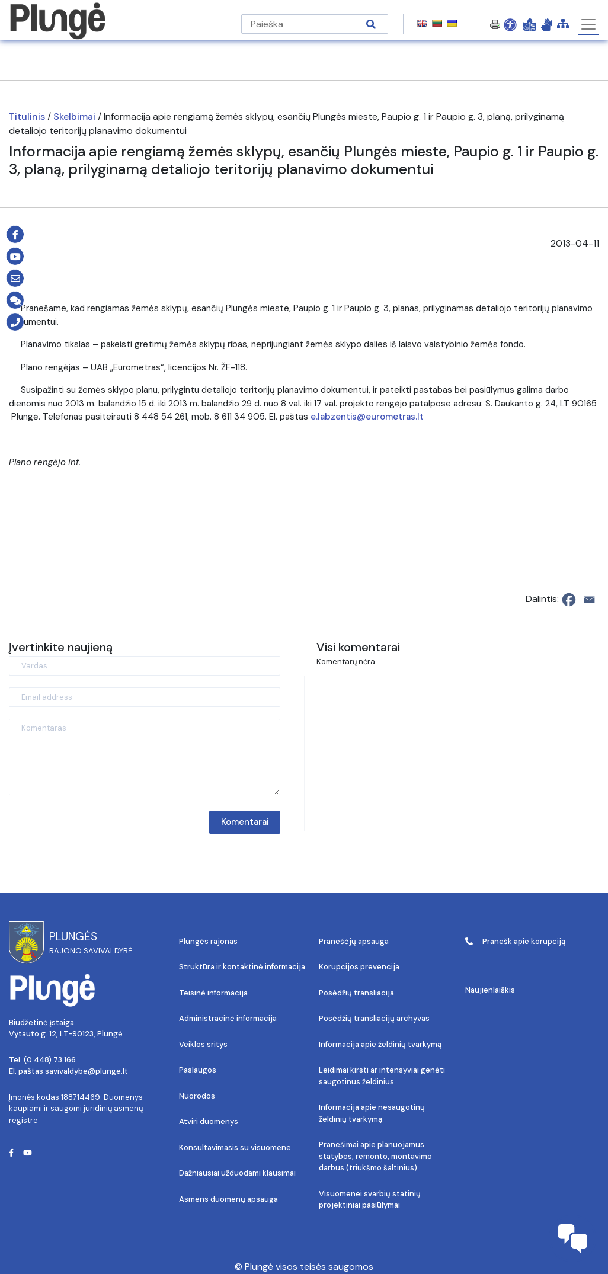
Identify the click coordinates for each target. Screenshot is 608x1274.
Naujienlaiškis (490, 990)
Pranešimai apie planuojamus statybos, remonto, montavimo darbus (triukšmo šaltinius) (375, 1156)
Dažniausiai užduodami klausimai (237, 1173)
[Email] (589, 600)
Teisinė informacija (213, 993)
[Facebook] (569, 600)
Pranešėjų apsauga (354, 941)
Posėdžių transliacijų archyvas (374, 1018)
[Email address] (144, 697)
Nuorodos (197, 1096)
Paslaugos (197, 1070)
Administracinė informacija (228, 1018)
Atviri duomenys (208, 1121)
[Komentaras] (144, 757)
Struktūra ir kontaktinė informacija (242, 967)
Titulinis (27, 116)
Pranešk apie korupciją (515, 941)
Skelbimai (74, 116)
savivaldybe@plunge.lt (86, 1071)
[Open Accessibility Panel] (510, 24)
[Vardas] (144, 666)
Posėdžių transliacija (356, 993)
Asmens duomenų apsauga (228, 1199)
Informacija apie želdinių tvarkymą (380, 1044)
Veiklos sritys (203, 1044)
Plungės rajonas (208, 941)
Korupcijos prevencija (359, 967)
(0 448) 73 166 (50, 1060)
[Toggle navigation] (588, 24)
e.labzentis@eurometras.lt (367, 416)
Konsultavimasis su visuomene (235, 1147)
